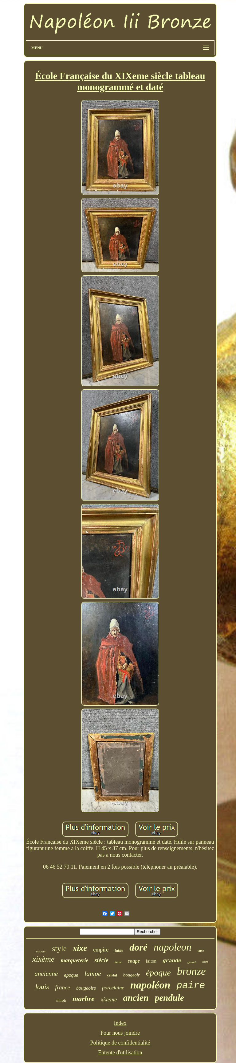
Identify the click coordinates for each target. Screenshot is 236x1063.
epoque (71, 975)
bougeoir (131, 974)
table (119, 950)
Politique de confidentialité (120, 1043)
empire (100, 950)
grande (172, 961)
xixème (43, 959)
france (62, 987)
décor (118, 962)
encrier (41, 951)
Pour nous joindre (120, 1033)
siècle (101, 960)
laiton (151, 961)
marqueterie (74, 960)
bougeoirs (86, 988)
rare (205, 961)
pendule (169, 998)
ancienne (46, 973)
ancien (135, 997)
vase (201, 950)
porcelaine (113, 988)
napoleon (172, 947)
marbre (84, 999)
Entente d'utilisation (120, 1052)
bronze (191, 971)
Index (120, 1023)
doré (138, 947)
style (59, 948)
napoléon (150, 985)
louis (42, 987)
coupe (134, 961)
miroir (61, 1000)
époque (158, 972)
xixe (80, 948)
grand (191, 962)
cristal (112, 975)
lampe (93, 973)
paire (190, 985)
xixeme (109, 999)
